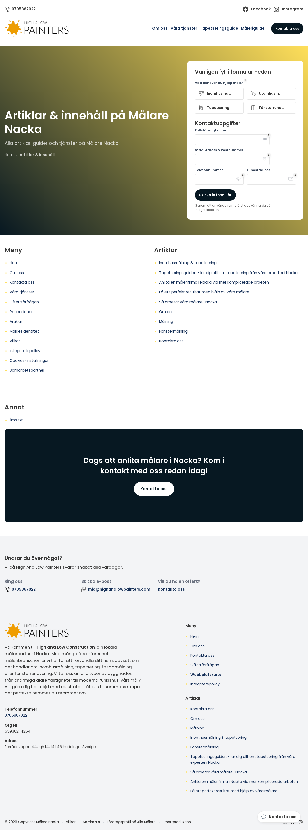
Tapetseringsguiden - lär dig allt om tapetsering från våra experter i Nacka (228, 272)
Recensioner (21, 311)
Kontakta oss (287, 28)
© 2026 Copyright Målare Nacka (32, 822)
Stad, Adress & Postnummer (219, 150)
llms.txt (16, 420)
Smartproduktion (177, 822)
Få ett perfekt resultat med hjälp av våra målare (204, 292)
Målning (166, 321)
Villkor (15, 341)
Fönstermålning (173, 331)
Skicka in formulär (215, 195)
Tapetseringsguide (219, 28)
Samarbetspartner (27, 370)
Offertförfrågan (24, 302)
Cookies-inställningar (29, 360)
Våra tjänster (184, 28)
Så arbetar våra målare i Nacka (188, 302)
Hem (14, 262)
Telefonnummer (209, 170)
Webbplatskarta (205, 674)
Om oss (160, 28)
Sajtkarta (91, 822)
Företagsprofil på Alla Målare (131, 822)
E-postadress (258, 170)
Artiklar (16, 321)
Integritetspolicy (25, 350)
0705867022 (16, 715)
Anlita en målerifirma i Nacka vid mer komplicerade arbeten (214, 282)
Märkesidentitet (24, 331)
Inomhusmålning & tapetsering (188, 262)
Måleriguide (252, 28)
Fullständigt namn (211, 130)
